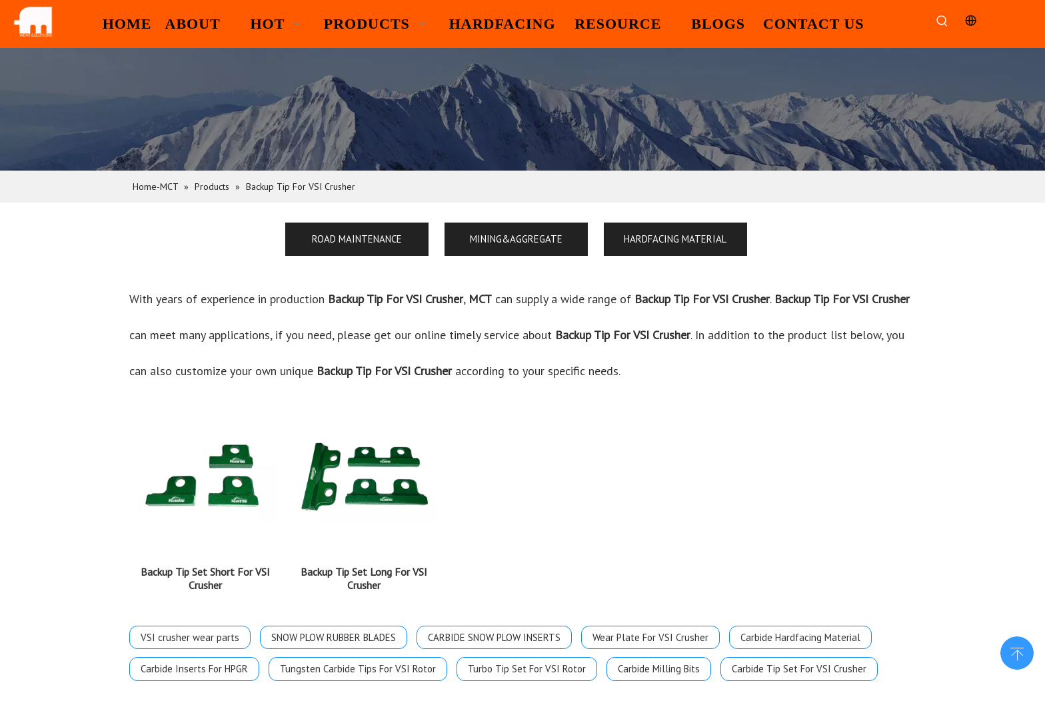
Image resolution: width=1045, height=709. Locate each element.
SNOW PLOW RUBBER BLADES (333, 629)
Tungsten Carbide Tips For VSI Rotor (358, 660)
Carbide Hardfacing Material (800, 629)
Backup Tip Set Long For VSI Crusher (364, 570)
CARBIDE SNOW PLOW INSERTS (494, 629)
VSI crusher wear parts (190, 629)
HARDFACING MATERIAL (675, 239)
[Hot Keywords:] (942, 21)
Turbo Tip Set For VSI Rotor (527, 660)
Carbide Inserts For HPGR (194, 660)
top (1017, 652)
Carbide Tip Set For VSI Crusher (799, 660)
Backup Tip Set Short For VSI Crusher (205, 570)
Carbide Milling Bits (659, 660)
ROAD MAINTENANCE (357, 239)
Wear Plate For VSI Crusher (650, 629)
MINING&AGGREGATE (516, 239)
